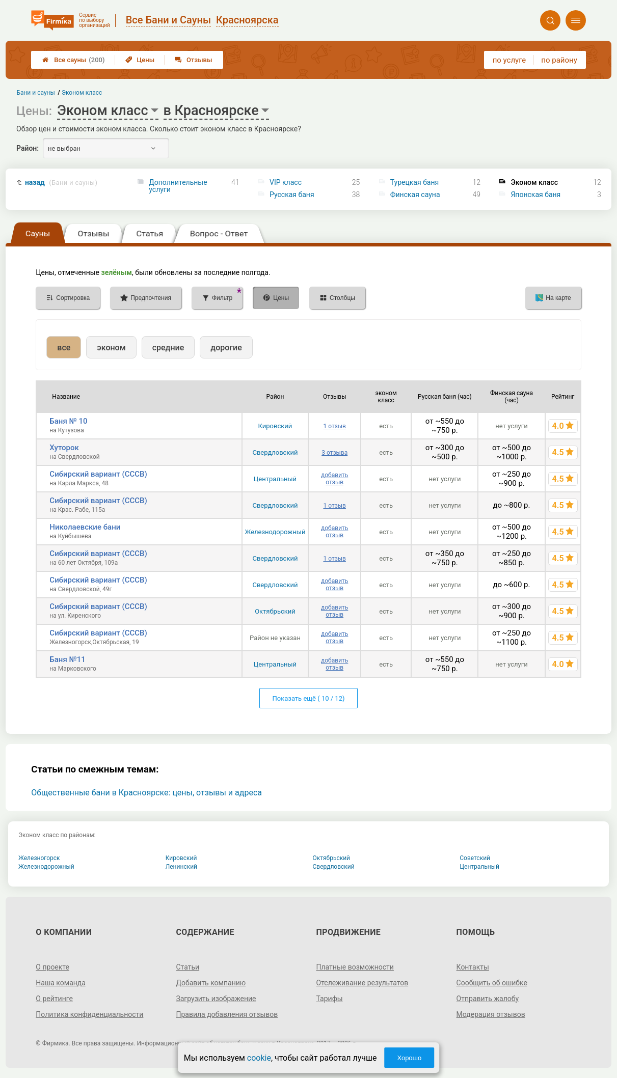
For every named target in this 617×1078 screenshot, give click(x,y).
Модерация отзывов (491, 1014)
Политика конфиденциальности (89, 1014)
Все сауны (73, 60)
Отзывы (193, 60)
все (63, 347)
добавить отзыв (334, 479)
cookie (259, 1058)
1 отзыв (334, 426)
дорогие (226, 347)
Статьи (187, 967)
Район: (27, 148)
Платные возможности (355, 967)
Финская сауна (415, 194)
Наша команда (61, 983)
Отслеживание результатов (362, 983)
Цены (140, 60)
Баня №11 (67, 659)
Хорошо (409, 1058)
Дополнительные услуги (178, 186)
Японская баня (535, 194)
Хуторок (64, 447)
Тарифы (329, 998)
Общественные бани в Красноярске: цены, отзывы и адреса (146, 792)
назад (61, 182)
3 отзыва (334, 452)
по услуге (509, 60)
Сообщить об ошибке (492, 983)
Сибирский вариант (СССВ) (98, 474)
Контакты (473, 967)
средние (168, 347)
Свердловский (275, 452)
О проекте (52, 967)
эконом (111, 347)
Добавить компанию (211, 983)
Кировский (275, 426)
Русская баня (292, 194)
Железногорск (39, 858)
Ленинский (181, 866)
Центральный (275, 479)
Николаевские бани (84, 527)
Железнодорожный (275, 532)
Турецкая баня (414, 182)
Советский (475, 858)
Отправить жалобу (488, 998)
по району (559, 60)
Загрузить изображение (216, 998)
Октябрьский (275, 611)
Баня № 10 (68, 421)
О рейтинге (54, 998)
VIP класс (286, 182)
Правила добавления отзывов (227, 1014)
